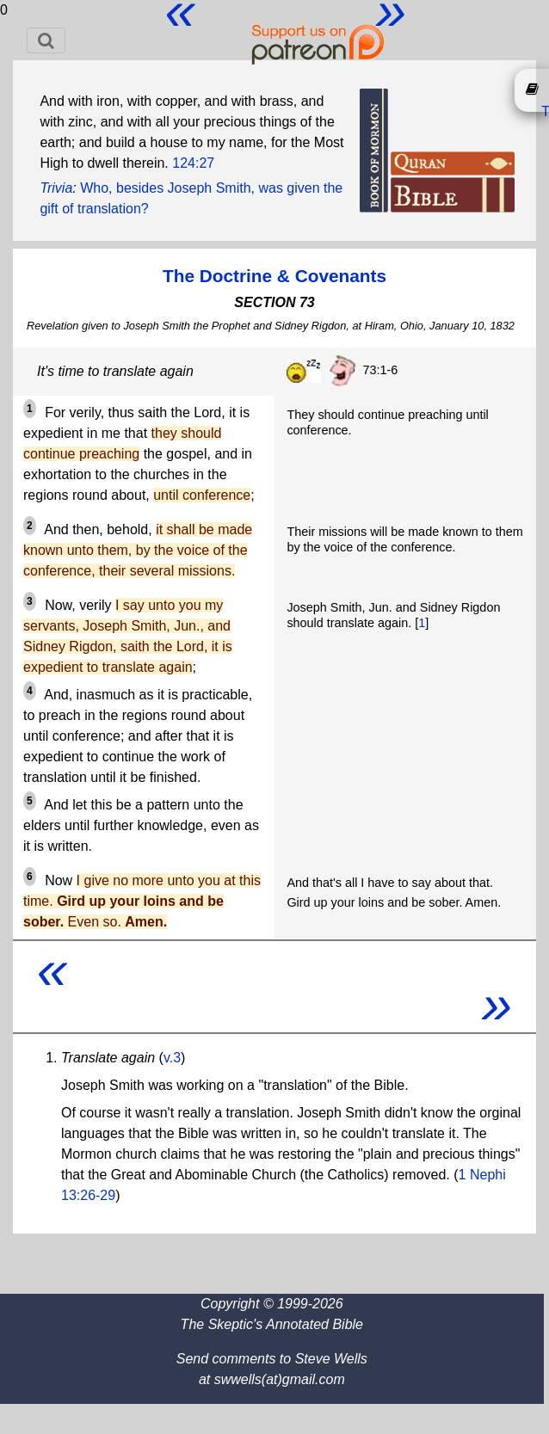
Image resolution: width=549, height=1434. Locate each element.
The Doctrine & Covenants (274, 276)
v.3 (172, 1057)
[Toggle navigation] (46, 40)
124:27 (193, 163)
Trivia (56, 188)
